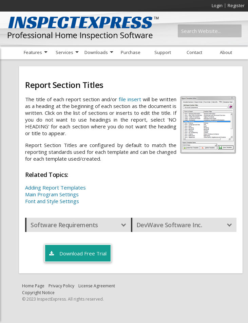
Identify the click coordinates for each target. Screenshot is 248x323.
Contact (194, 52)
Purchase (130, 52)
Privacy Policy (61, 286)
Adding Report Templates (55, 187)
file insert (130, 99)
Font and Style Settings (52, 201)
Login (217, 5)
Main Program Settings (52, 194)
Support (162, 52)
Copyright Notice (38, 292)
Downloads (96, 52)
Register (236, 5)
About (226, 52)
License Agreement (96, 286)
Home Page (33, 286)
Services (64, 52)
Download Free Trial (78, 254)
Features (33, 52)
